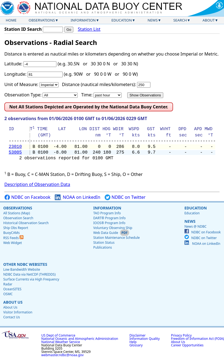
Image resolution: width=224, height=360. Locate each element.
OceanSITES (12, 289)
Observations (42, 20)
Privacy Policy (181, 335)
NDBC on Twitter (125, 197)
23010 (15, 147)
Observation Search (18, 218)
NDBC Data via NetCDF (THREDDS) (29, 274)
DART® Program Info (109, 218)
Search (180, 20)
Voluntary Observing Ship (112, 227)
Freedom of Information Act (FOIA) (197, 338)
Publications (102, 247)
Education (121, 20)
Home (11, 20)
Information (83, 20)
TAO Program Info (107, 213)
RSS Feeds (13, 238)
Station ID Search (23, 29)
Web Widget (12, 242)
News (152, 20)
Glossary (136, 345)
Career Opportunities (187, 345)
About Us (13, 302)
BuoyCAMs (11, 232)
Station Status (103, 242)
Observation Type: (22, 95)
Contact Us (11, 317)
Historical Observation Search (26, 223)
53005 (15, 152)
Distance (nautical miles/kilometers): (99, 84)
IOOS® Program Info (109, 223)
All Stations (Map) (16, 213)
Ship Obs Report (15, 227)
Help (133, 342)
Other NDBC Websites (25, 264)
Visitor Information (17, 312)
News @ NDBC (195, 226)
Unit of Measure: (21, 84)
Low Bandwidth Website (21, 269)
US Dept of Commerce (58, 335)
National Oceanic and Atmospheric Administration (79, 338)
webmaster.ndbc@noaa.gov (62, 355)
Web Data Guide (105, 232)
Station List (89, 29)
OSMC (8, 294)
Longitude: (15, 74)
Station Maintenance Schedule (116, 237)
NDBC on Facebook (27, 197)
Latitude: (13, 64)
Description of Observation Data (37, 184)
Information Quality (144, 338)
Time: (86, 95)
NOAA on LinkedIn (77, 197)
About (208, 20)
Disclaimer (137, 335)
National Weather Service (60, 342)
